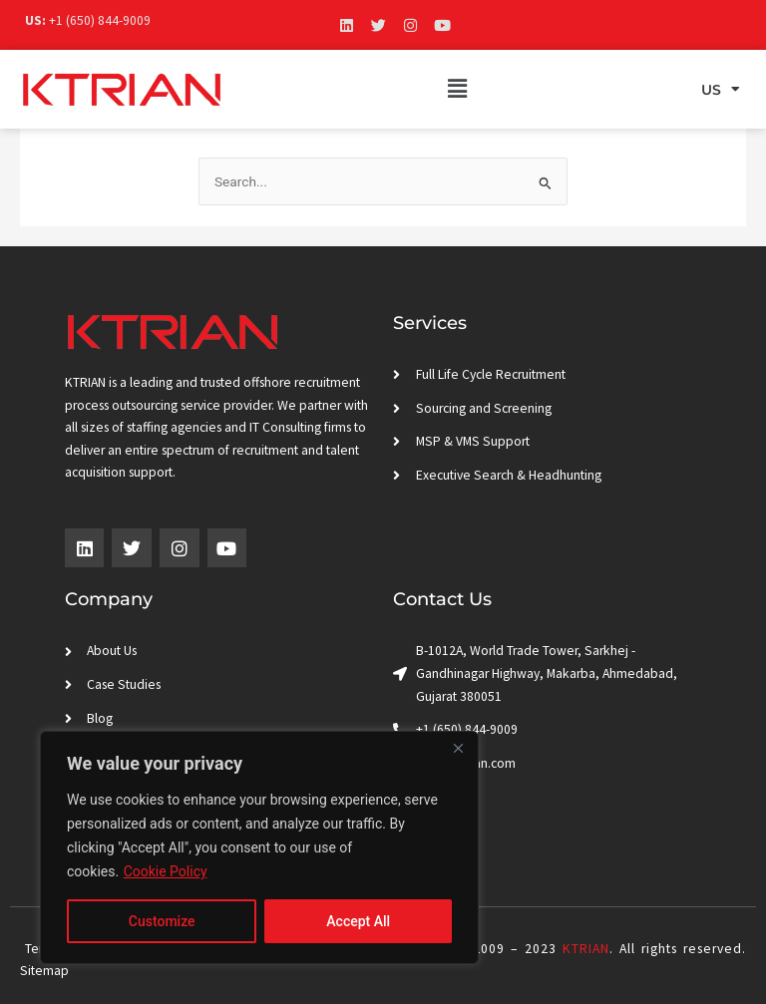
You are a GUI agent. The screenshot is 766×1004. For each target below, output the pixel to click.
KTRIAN (586, 948)
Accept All (358, 921)
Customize (162, 921)
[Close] (458, 748)
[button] (458, 89)
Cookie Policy (165, 871)
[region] (259, 847)
